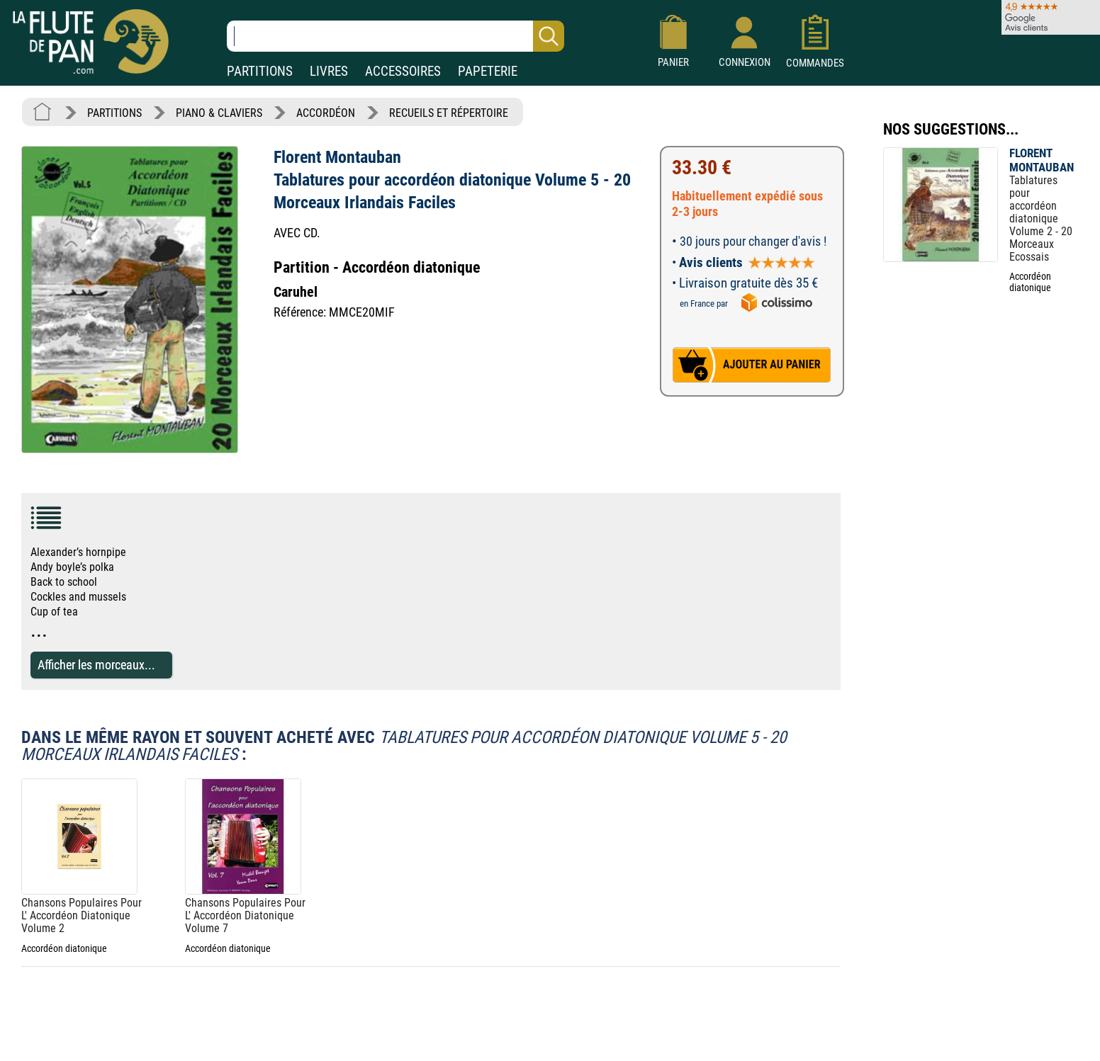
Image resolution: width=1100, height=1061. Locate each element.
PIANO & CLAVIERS (219, 113)
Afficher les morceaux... (96, 664)
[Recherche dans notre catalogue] (395, 36)
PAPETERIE (487, 71)
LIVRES (329, 71)
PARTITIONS (260, 71)
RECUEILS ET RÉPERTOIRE (448, 113)
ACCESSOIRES (403, 71)
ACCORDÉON (325, 113)
